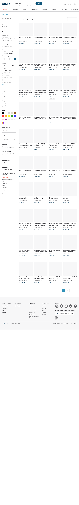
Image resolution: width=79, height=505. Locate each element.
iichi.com (44, 314)
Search (39, 3)
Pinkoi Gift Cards (6, 308)
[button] (15, 59)
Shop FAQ (17, 307)
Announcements (32, 308)
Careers (44, 312)
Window (4, 24)
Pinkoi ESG (44, 308)
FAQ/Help (31, 305)
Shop (3, 23)
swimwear (4, 183)
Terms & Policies (32, 310)
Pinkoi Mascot (45, 310)
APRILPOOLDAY (23, 41)
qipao (3, 193)
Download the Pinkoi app (65, 313)
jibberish (4, 187)
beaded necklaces (18, 5)
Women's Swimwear (7, 179)
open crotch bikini (27, 5)
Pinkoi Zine (4, 26)
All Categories (5, 14)
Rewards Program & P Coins (34, 317)
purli (3, 189)
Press (43, 307)
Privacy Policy (32, 312)
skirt (3, 181)
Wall (3, 310)
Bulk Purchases (32, 307)
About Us (44, 305)
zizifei (3, 185)
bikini (3, 191)
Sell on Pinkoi (57, 4)
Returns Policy (32, 314)
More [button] (3, 84)
